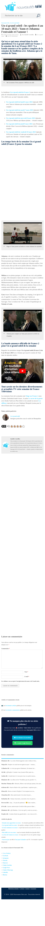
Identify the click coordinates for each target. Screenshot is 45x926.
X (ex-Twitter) (7, 853)
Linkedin (5, 872)
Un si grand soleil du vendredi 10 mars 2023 (21, 132)
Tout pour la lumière (20, 839)
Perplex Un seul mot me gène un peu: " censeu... (22, 764)
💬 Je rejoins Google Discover (22, 743)
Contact (22, 888)
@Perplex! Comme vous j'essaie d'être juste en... (20, 772)
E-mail (27, 676)
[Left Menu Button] (2, 6)
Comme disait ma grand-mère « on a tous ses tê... (23, 814)
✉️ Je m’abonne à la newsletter (22, 737)
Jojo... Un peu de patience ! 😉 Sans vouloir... (23, 802)
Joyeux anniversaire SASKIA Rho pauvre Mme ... (21, 806)
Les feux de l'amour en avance (10, 835)
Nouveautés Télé (5, 23)
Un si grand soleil (14, 23)
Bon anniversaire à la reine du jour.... (21, 795)
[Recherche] (38, 15)
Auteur (27, 888)
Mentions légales (13, 888)
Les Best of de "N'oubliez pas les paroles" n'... (24, 780)
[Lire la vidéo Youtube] (22, 371)
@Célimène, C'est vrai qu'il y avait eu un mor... (24, 810)
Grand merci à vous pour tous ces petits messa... (22, 776)
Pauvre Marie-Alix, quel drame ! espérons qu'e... (24, 787)
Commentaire (5, 648)
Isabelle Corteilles (29, 34)
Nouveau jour (6, 839)
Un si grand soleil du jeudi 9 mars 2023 (19, 124)
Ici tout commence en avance (10, 827)
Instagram (5, 858)
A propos (33, 888)
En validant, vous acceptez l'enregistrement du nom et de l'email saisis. (20, 681)
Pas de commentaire (13, 36)
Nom (26, 672)
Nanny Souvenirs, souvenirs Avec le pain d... (23, 799)
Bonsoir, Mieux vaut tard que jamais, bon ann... (28, 783)
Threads (5, 860)
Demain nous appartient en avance (11, 823)
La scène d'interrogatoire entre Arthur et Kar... (24, 761)
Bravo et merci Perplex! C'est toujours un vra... (21, 791)
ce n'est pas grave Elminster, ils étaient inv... (22, 768)
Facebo (5, 856)
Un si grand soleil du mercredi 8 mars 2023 (20, 118)
